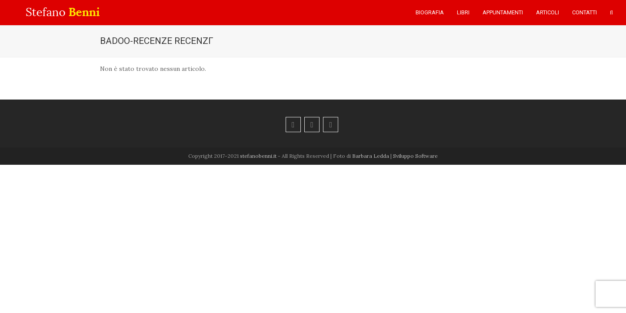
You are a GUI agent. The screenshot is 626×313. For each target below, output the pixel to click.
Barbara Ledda (370, 156)
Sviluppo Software (415, 156)
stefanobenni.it (258, 156)
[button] (611, 12)
